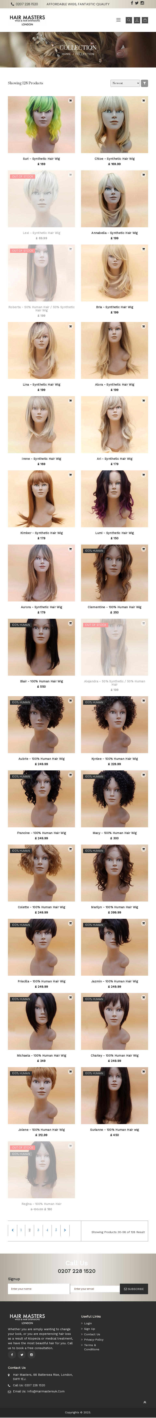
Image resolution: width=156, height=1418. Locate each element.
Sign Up (89, 1329)
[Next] (68, 1230)
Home (66, 54)
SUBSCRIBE (134, 1289)
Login (88, 1324)
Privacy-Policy (94, 1339)
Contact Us (92, 1334)
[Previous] (13, 1230)
